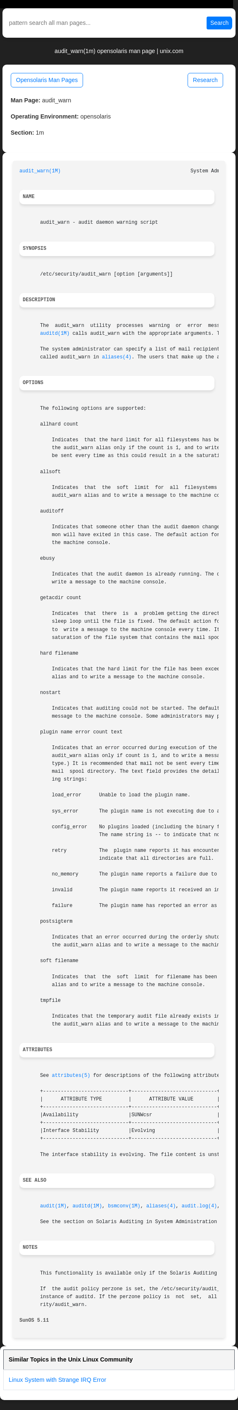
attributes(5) (71, 1076)
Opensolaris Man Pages (47, 80)
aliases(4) (116, 357)
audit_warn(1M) (40, 171)
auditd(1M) (54, 333)
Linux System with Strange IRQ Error (57, 1379)
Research (205, 80)
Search (219, 22)
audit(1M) (53, 1206)
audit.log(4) (199, 1206)
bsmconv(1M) (124, 1206)
